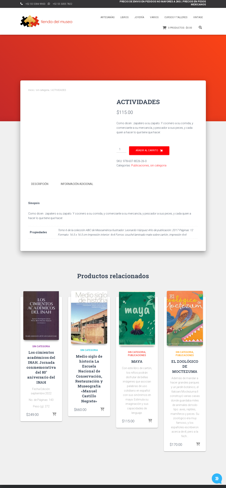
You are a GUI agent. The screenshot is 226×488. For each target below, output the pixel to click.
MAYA (137, 366)
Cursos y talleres (175, 17)
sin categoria (42, 90)
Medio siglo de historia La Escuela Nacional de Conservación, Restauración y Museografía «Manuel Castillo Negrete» (89, 383)
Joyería (139, 17)
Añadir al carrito (147, 150)
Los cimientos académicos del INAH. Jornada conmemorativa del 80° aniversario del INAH (41, 372)
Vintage (198, 17)
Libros (124, 17)
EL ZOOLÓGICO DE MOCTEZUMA (184, 371)
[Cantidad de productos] (121, 149)
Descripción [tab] (39, 189)
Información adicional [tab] (77, 189)
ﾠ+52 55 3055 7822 (60, 4)
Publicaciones (140, 165)
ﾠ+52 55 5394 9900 (32, 4)
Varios (154, 17)
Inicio (31, 90)
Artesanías (107, 17)
